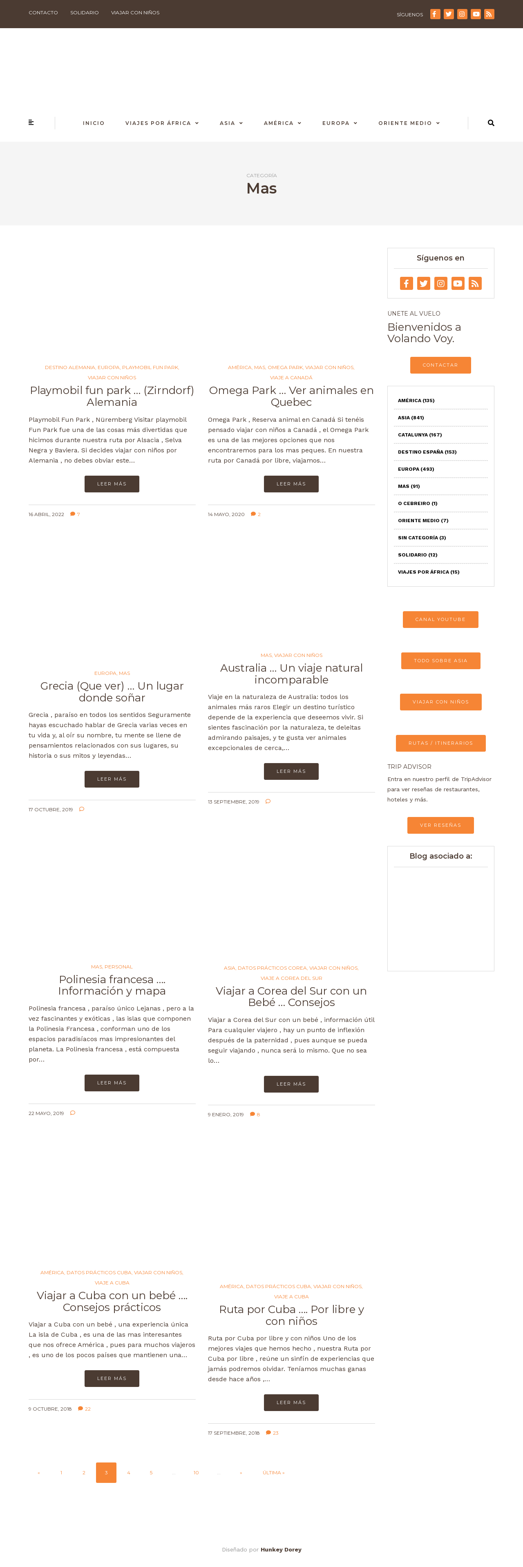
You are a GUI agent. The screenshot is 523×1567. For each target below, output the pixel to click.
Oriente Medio (405, 123)
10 (196, 1472)
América (279, 123)
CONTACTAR (440, 365)
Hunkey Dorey (281, 1549)
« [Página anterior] (39, 1472)
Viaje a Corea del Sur (291, 978)
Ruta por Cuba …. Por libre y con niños (291, 1315)
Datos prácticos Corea (272, 968)
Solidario (84, 12)
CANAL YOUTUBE (441, 619)
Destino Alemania (70, 367)
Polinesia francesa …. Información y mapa (112, 985)
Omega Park (285, 367)
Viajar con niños (135, 12)
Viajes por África (158, 123)
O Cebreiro (418, 503)
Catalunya (420, 435)
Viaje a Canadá (291, 377)
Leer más (112, 484)
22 (84, 1409)
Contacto (43, 12)
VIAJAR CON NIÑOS (441, 702)
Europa (336, 123)
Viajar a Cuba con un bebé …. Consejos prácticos (112, 1301)
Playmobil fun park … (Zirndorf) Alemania (112, 396)
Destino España (427, 452)
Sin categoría (422, 538)
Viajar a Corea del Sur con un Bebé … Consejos (291, 996)
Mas (259, 367)
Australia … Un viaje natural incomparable (291, 673)
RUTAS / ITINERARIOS (441, 743)
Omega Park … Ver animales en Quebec (291, 396)
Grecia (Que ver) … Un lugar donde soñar (112, 691)
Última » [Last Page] (274, 1472)
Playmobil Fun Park (150, 367)
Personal (119, 966)
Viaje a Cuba (112, 1282)
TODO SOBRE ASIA (441, 660)
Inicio (94, 123)
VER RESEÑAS (440, 825)
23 (272, 1433)
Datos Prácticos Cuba (99, 1272)
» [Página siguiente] (241, 1472)
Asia (227, 123)
